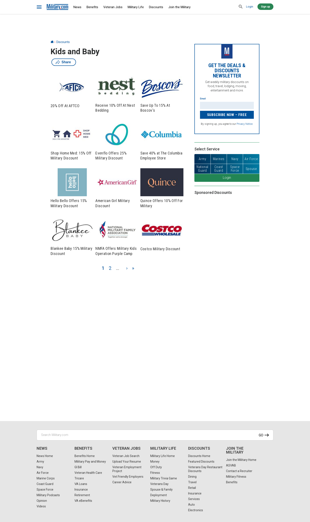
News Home (45, 456)
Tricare (79, 478)
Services (194, 499)
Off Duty (156, 467)
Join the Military (179, 7)
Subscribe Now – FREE (227, 115)
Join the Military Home (241, 460)
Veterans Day (159, 484)
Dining (192, 476)
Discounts (156, 7)
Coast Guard (45, 484)
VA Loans (80, 484)
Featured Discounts (201, 461)
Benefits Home (84, 456)
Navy (40, 467)
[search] (240, 7)
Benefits (92, 7)
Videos (41, 506)
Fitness (155, 472)
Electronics (195, 510)
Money (155, 461)
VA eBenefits (83, 500)
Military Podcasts (48, 495)
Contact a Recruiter (239, 471)
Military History (160, 500)
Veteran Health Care (88, 472)
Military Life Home (162, 456)
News (77, 7)
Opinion (42, 500)
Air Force (43, 472)
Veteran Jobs (112, 7)
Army (40, 461)
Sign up (265, 6)
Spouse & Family (161, 489)
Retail (192, 488)
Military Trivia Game (163, 478)
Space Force (45, 489)
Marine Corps (46, 478)
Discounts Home (199, 456)
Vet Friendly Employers (127, 476)
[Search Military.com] (155, 435)
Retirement (82, 495)
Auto (191, 504)
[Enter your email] (227, 105)
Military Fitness (236, 476)
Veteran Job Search (126, 456)
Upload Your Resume (126, 461)
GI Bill (78, 467)
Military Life (136, 7)
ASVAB (231, 465)
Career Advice (122, 482)
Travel (192, 482)
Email (203, 98)
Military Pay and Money (90, 461)
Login (249, 6)
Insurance (81, 489)
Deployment (158, 495)
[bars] (39, 7)
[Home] (52, 42)
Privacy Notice (245, 123)
